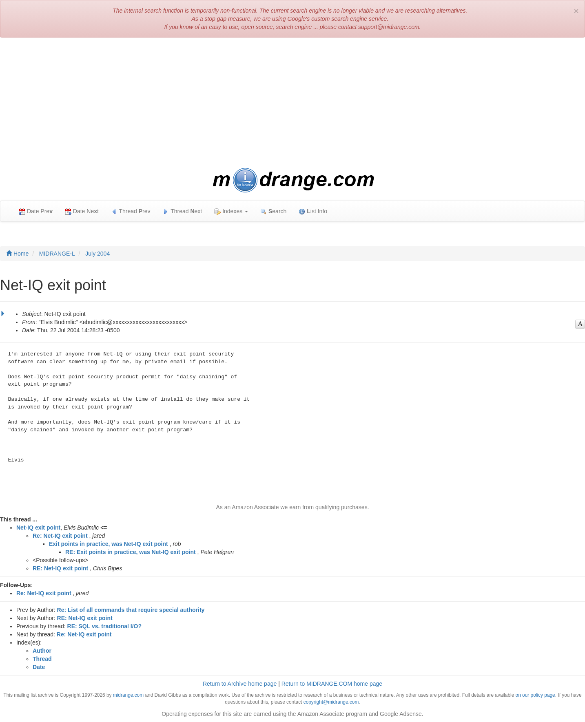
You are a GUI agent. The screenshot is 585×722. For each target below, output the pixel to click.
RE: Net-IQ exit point (60, 568)
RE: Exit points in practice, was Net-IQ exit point (130, 552)
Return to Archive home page (240, 683)
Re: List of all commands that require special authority (131, 610)
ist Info (313, 211)
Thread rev (131, 211)
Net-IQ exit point (38, 527)
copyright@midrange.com (331, 702)
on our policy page (535, 695)
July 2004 (97, 253)
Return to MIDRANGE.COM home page (331, 683)
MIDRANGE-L (57, 253)
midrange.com (128, 695)
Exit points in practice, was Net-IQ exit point (108, 544)
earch (273, 211)
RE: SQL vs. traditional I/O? (104, 626)
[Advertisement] (292, 103)
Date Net (82, 211)
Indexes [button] (231, 211)
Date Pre (36, 211)
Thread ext (182, 211)
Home (17, 253)
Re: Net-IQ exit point (60, 535)
